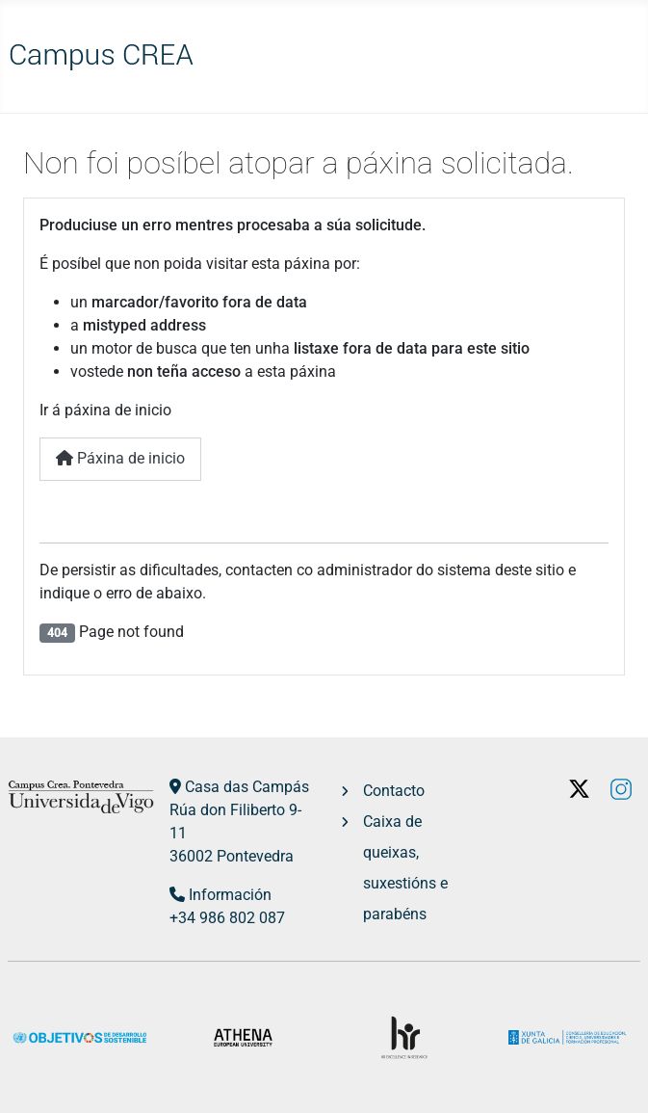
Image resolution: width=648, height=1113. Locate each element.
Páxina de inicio (120, 458)
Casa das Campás (247, 787)
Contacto (394, 791)
